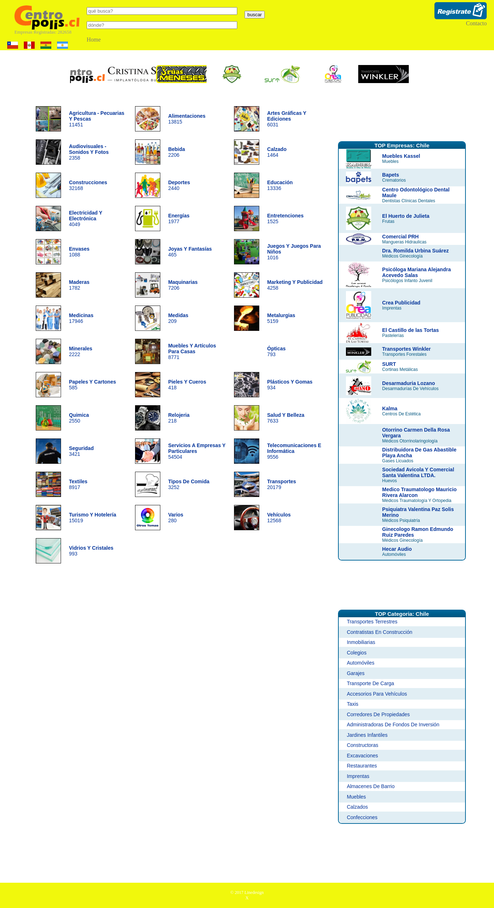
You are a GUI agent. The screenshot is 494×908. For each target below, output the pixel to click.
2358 (89, 152)
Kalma (389, 408)
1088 (79, 252)
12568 (279, 517)
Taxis (352, 704)
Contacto (476, 23)
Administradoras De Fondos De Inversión (393, 724)
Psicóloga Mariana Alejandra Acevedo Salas (416, 272)
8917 (78, 484)
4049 (85, 218)
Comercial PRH (400, 236)
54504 (197, 451)
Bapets (390, 175)
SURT (389, 364)
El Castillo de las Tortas (410, 330)
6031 (286, 118)
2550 (79, 418)
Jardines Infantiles (367, 735)
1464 (277, 152)
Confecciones (362, 817)
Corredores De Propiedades (378, 714)
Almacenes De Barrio (370, 786)
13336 (280, 185)
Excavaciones (362, 755)
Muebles (356, 797)
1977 (179, 218)
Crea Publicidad (401, 303)
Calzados (357, 807)
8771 (192, 351)
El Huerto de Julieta (405, 216)
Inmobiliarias (361, 642)
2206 (176, 152)
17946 (81, 318)
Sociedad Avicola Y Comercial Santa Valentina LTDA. (418, 472)
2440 (179, 185)
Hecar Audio (397, 549)
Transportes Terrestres (372, 621)
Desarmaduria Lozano (408, 383)
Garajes (355, 673)
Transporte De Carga (370, 683)
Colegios (356, 653)
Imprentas (358, 776)
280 (175, 517)
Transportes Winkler (406, 349)
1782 (79, 285)
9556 (294, 451)
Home (94, 39)
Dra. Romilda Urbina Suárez (415, 251)
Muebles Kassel (401, 156)
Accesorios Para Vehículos (377, 694)
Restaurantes (362, 766)
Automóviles (360, 663)
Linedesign (254, 892)
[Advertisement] (402, 117)
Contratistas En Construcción (379, 632)
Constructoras (362, 745)
